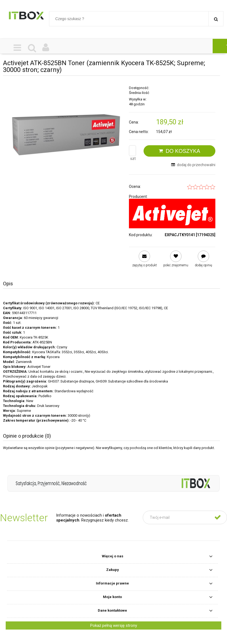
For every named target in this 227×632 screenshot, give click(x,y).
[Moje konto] (46, 48)
